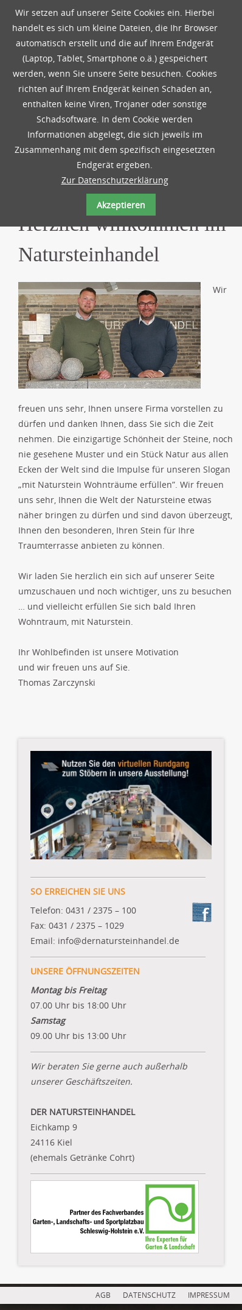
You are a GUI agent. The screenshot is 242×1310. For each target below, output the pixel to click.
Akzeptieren (121, 205)
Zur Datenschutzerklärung (114, 180)
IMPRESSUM (209, 1295)
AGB (103, 1295)
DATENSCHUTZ (149, 1295)
